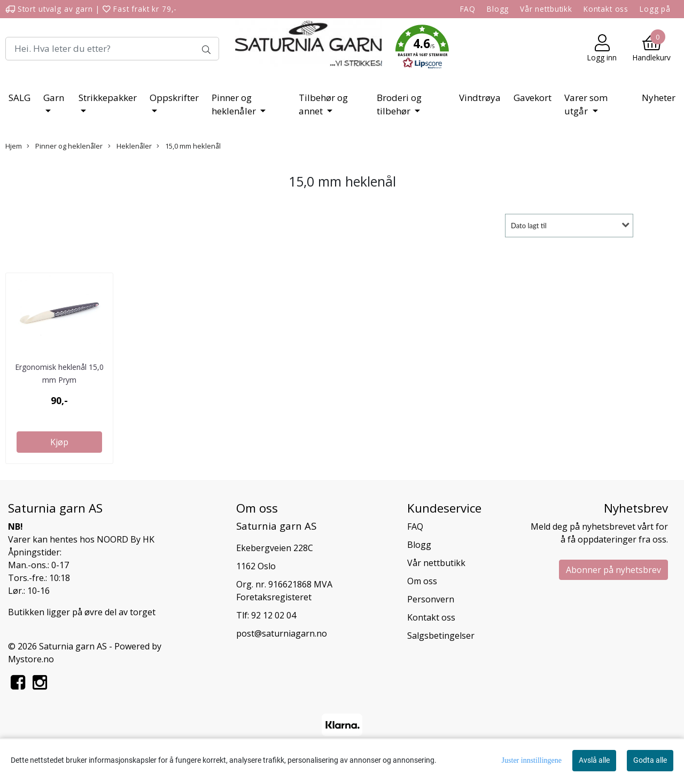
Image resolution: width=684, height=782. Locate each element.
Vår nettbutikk (546, 9)
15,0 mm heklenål (189, 146)
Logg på (655, 9)
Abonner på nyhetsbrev (613, 570)
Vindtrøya (480, 97)
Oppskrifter (174, 97)
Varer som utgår (586, 104)
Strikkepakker (108, 97)
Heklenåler (130, 146)
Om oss (422, 581)
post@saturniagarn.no (281, 633)
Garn (53, 97)
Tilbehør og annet (323, 104)
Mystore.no (31, 659)
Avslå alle (594, 760)
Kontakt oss (606, 9)
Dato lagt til (529, 225)
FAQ (468, 9)
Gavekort (532, 97)
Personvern (430, 599)
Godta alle (650, 760)
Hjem (13, 146)
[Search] (112, 48)
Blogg (498, 9)
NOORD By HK (125, 539)
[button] (422, 48)
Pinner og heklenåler (235, 104)
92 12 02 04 (273, 615)
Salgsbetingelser (441, 635)
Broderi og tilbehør (399, 104)
